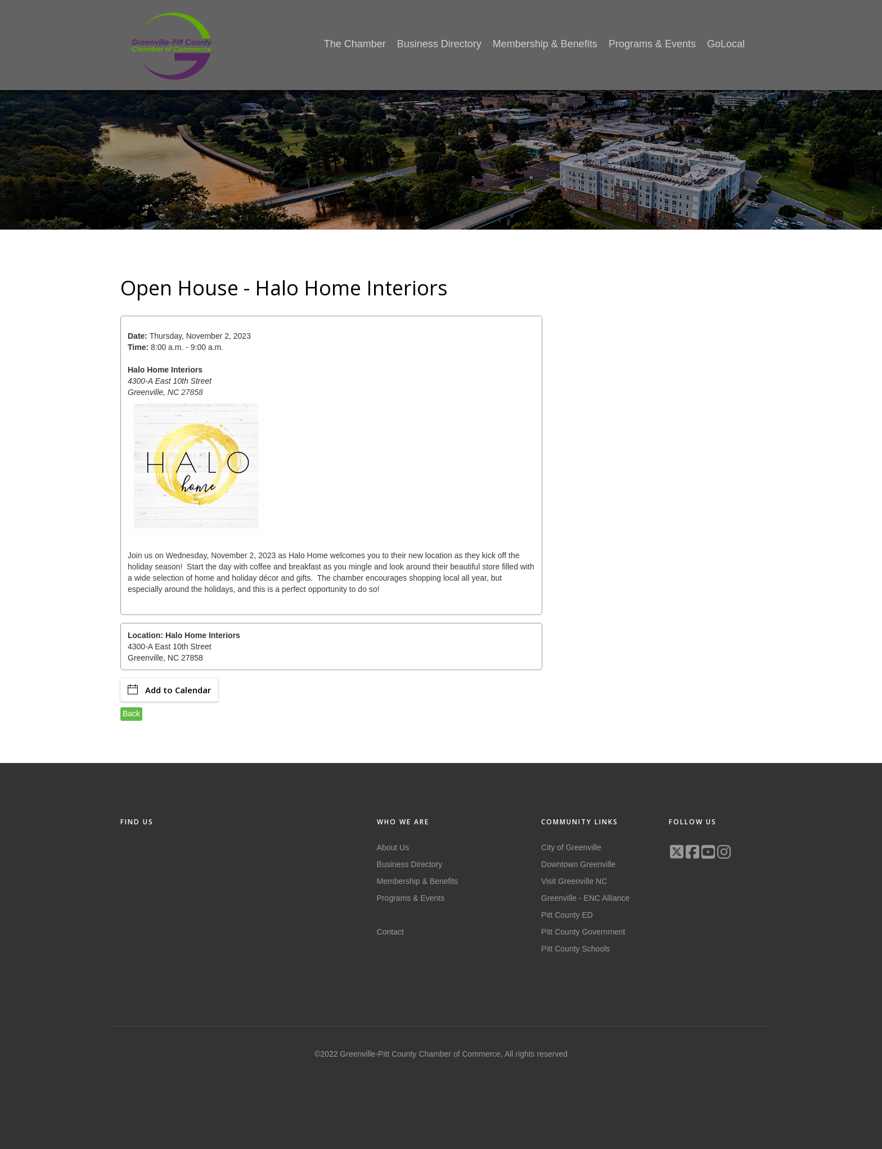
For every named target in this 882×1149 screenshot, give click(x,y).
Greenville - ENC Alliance (585, 898)
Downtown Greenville (578, 864)
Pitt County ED (567, 914)
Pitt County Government (583, 931)
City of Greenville (571, 847)
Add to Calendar (169, 689)
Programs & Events (411, 898)
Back (131, 713)
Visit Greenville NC (574, 881)
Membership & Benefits (417, 881)
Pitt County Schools (575, 948)
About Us (393, 847)
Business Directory (410, 864)
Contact (390, 931)
